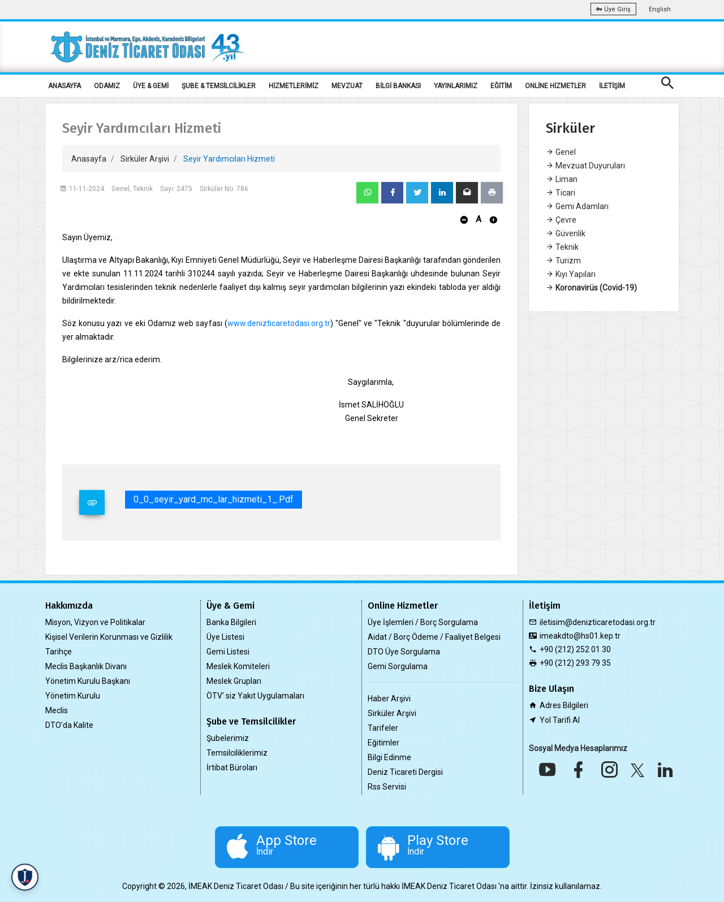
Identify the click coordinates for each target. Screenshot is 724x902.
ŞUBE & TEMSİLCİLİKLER (219, 86)
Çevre (561, 219)
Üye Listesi (225, 636)
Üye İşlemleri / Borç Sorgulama (423, 622)
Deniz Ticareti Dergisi (405, 772)
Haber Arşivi (389, 698)
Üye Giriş (613, 9)
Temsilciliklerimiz (237, 752)
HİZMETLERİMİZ (293, 86)
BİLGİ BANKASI (398, 86)
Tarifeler (383, 727)
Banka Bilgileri (231, 622)
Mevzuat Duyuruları (585, 165)
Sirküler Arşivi (144, 158)
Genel (561, 152)
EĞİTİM (501, 86)
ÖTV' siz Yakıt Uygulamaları (255, 695)
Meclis (56, 710)
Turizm (563, 260)
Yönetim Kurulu (72, 695)
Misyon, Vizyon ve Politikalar (95, 622)
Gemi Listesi (227, 651)
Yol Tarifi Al (560, 720)
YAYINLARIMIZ (455, 86)
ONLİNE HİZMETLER (555, 86)
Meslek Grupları (233, 681)
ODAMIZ (107, 86)
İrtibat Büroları (231, 767)
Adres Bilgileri (564, 705)
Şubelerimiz (227, 738)
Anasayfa (88, 158)
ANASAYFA (64, 86)
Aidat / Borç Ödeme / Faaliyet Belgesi (434, 636)
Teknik (562, 246)
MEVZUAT (347, 86)
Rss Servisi (387, 786)
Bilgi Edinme (389, 757)
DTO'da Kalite (69, 725)
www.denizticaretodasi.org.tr (278, 323)
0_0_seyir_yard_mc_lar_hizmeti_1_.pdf (213, 499)
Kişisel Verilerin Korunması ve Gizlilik (109, 636)
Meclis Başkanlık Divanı (86, 666)
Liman (562, 179)
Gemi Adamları (577, 206)
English (660, 9)
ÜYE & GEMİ (151, 86)
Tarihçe (58, 651)
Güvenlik (565, 233)
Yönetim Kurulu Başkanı (87, 681)
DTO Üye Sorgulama (404, 651)
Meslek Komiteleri (238, 666)
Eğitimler (383, 742)
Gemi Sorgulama (398, 666)
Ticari (560, 192)
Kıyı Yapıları (571, 274)
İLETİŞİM (612, 86)
